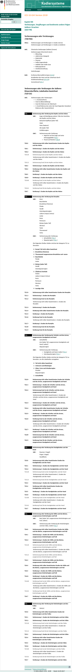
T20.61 (27, 188)
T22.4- (26, 408)
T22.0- (26, 379)
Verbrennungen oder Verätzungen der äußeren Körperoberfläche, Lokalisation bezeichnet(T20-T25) (43, 91)
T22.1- (26, 385)
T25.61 (27, 657)
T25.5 (26, 643)
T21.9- (26, 330)
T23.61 (27, 505)
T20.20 (27, 155)
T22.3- (26, 403)
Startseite (28, 10)
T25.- (55, 526)
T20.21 (27, 162)
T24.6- (26, 576)
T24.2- (26, 540)
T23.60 (27, 497)
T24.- (26, 514)
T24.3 (26, 560)
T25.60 (27, 649)
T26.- (55, 138)
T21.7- (26, 323)
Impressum (28, 669)
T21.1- (26, 295)
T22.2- (26, 390)
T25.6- (26, 646)
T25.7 (26, 660)
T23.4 (26, 486)
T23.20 (27, 472)
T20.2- (26, 152)
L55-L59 (46, 79)
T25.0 (26, 612)
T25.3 (26, 634)
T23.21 (27, 480)
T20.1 (26, 149)
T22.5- (26, 413)
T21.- (26, 197)
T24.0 (26, 529)
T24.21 (27, 555)
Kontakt (39, 10)
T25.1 (26, 617)
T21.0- (26, 292)
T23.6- (26, 495)
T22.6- (26, 419)
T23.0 (26, 460)
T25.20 (27, 623)
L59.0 (52, 75)
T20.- (26, 114)
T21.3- (26, 307)
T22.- (53, 238)
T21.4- (26, 311)
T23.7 (26, 508)
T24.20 (27, 545)
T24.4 (26, 565)
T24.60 (27, 581)
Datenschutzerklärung (39, 669)
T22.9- (26, 440)
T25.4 (26, 637)
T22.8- (26, 435)
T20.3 (26, 166)
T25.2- (26, 620)
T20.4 (26, 169)
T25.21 (27, 631)
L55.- (41, 82)
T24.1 (26, 535)
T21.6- (26, 317)
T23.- (64, 352)
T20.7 (26, 191)
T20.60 (27, 180)
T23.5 (26, 491)
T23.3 (26, 483)
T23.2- (26, 469)
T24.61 (27, 591)
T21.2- (26, 299)
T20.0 (26, 143)
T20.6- (26, 177)
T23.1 (26, 466)
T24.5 (26, 571)
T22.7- (26, 429)
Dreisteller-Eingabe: (7, 19)
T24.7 (26, 596)
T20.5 (26, 174)
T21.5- (26, 314)
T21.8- (26, 327)
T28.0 (57, 140)
